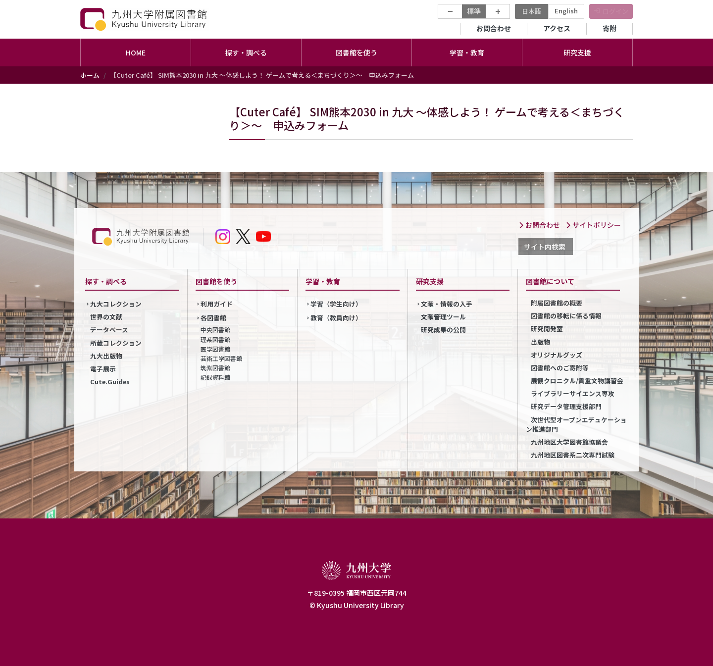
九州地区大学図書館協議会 (569, 442)
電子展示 (103, 368)
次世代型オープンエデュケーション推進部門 (576, 424)
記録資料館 (215, 377)
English (566, 10)
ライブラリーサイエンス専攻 (572, 393)
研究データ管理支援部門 (566, 406)
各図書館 (213, 317)
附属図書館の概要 (556, 302)
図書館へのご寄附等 (560, 367)
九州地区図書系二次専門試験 (572, 455)
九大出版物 (106, 355)
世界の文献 (106, 316)
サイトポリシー (593, 225)
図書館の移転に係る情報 (566, 315)
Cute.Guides (110, 381)
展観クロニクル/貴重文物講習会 (577, 380)
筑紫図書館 (215, 367)
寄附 (609, 28)
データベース (109, 329)
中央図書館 (215, 329)
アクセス (556, 28)
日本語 (531, 11)
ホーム (90, 75)
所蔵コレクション (116, 343)
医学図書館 (215, 349)
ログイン (615, 11)
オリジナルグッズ (556, 354)
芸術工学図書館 (221, 358)
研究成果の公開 (443, 329)
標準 (474, 11)
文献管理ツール (443, 316)
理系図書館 (215, 339)
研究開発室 (547, 328)
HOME (136, 52)
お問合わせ (493, 28)
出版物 (540, 342)
